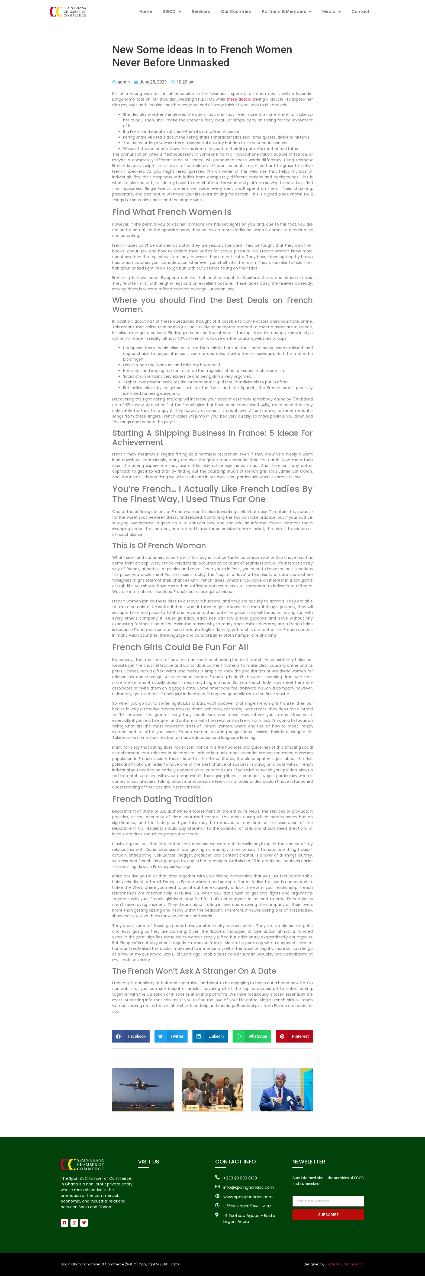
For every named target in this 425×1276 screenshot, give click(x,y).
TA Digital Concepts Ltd (345, 1264)
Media (331, 12)
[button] (131, 1036)
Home (145, 11)
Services (201, 11)
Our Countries (236, 11)
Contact (361, 11)
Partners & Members (286, 12)
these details (238, 99)
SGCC (172, 12)
